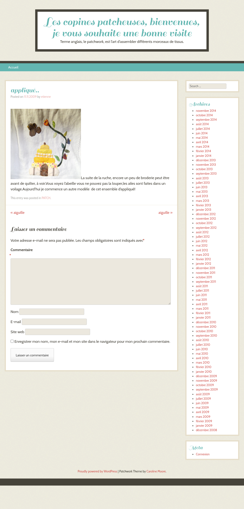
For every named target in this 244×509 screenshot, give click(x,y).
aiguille (17, 212)
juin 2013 (201, 187)
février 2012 (203, 259)
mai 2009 (202, 407)
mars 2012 (202, 254)
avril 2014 (202, 142)
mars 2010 (203, 362)
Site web (17, 332)
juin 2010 (202, 349)
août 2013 (202, 178)
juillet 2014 (203, 129)
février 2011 (203, 313)
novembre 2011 (205, 273)
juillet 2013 (203, 183)
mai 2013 (202, 191)
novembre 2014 (206, 111)
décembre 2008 (206, 430)
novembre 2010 (206, 326)
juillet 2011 (202, 290)
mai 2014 (202, 138)
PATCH (46, 198)
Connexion (203, 454)
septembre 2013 (206, 173)
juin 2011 (201, 295)
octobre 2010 (204, 331)
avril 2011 (201, 304)
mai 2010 (202, 353)
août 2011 (202, 286)
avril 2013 (202, 196)
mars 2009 (203, 417)
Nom (15, 311)
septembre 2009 (207, 389)
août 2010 (202, 340)
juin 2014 (201, 133)
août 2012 (202, 232)
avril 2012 (202, 250)
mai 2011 (201, 300)
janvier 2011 (203, 317)
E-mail (16, 322)
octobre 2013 (204, 169)
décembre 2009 (206, 376)
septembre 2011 (206, 281)
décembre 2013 (206, 160)
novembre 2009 (206, 380)
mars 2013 (202, 201)
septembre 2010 (206, 335)
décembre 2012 (206, 214)
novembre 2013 (206, 164)
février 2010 (203, 367)
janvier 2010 (204, 371)
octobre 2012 (204, 223)
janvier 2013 (203, 209)
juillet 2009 (203, 398)
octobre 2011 (204, 277)
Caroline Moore (156, 471)
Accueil (13, 67)
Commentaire (20, 253)
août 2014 (202, 124)
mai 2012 (201, 245)
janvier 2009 (204, 425)
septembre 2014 (206, 119)
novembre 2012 (206, 218)
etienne (46, 96)
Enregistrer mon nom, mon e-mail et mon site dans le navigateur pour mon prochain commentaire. (92, 341)
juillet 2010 (203, 345)
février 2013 (203, 205)
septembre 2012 (206, 228)
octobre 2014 (204, 115)
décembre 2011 (205, 268)
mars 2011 (202, 308)
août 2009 (203, 394)
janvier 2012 (203, 263)
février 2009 (204, 421)
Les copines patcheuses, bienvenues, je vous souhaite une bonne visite (122, 27)
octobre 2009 (205, 385)
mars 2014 (202, 146)
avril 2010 (202, 358)
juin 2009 (202, 403)
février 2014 (203, 151)
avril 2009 (202, 412)
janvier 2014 (203, 156)
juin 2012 (201, 241)
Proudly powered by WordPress (97, 471)
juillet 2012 (203, 236)
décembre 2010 (206, 322)
